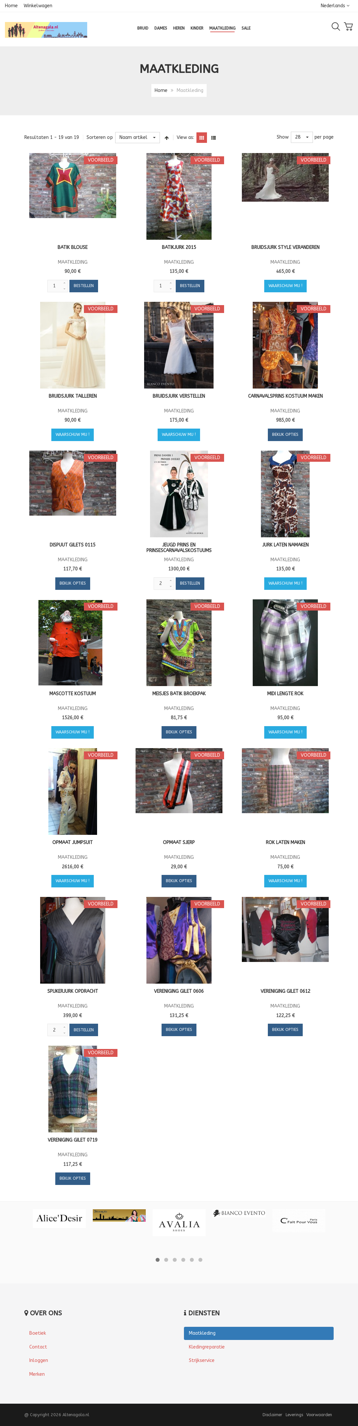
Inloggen (38, 1360)
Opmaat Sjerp (179, 842)
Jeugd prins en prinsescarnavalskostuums (179, 548)
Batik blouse (73, 247)
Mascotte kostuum (72, 694)
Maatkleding (202, 1333)
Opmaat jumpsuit (72, 842)
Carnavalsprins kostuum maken (285, 396)
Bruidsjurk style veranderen (285, 247)
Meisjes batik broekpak (179, 694)
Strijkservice (202, 1360)
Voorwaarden (319, 1414)
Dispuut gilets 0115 (72, 545)
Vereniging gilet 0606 (179, 991)
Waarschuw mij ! (285, 285)
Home (11, 6)
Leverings (294, 1414)
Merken (37, 1374)
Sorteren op (100, 137)
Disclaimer (272, 1414)
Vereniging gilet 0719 (72, 1140)
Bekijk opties (285, 434)
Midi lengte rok (285, 694)
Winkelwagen (38, 6)
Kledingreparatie (207, 1347)
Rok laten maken (285, 842)
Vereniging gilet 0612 (285, 991)
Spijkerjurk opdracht (72, 991)
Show (283, 137)
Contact (38, 1347)
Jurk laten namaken (285, 545)
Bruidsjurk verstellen (179, 396)
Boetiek (37, 1333)
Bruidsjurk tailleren (73, 396)
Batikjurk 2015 (179, 247)
